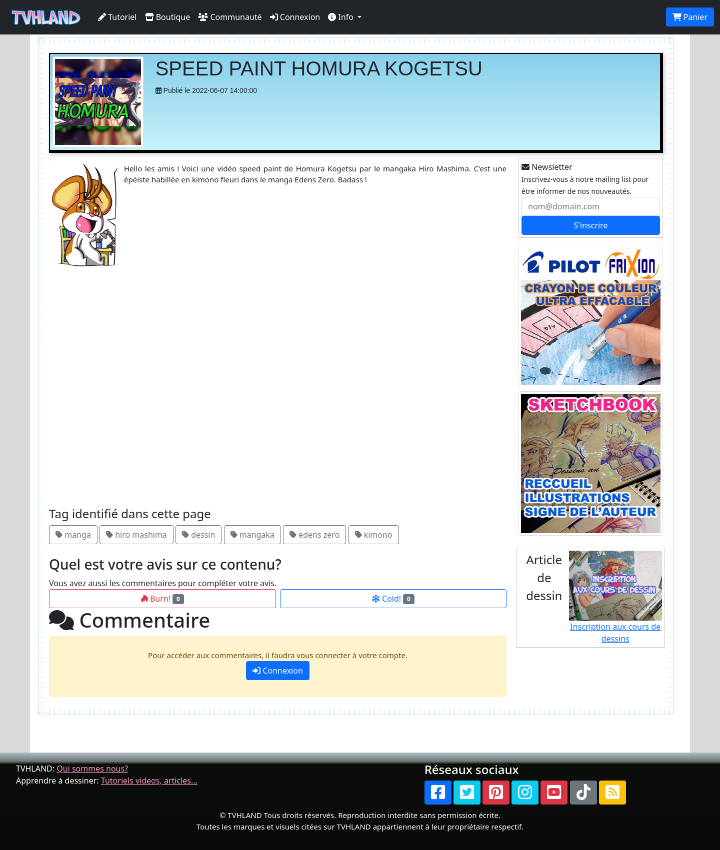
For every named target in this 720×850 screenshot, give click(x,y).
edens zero (315, 534)
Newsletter (547, 166)
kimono (373, 534)
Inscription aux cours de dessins (615, 597)
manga (73, 534)
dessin (198, 534)
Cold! (393, 598)
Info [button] (342, 16)
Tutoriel (117, 16)
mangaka (252, 534)
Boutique (167, 16)
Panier (690, 16)
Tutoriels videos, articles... (149, 780)
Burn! (162, 598)
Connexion (295, 16)
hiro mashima (136, 534)
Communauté (230, 16)
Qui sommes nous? (92, 768)
